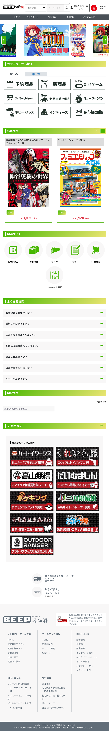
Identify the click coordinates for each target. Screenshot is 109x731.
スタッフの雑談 (83, 670)
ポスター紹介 (82, 661)
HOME (17, 17)
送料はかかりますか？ (18, 323)
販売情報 (80, 648)
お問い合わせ (89, 17)
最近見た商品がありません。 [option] (16, 408)
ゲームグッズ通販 (51, 634)
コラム (75, 262)
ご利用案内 (15, 425)
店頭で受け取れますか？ (19, 367)
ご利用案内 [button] (52, 17)
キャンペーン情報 (84, 652)
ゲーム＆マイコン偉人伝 (19, 703)
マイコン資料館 (15, 707)
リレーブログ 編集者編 (18, 683)
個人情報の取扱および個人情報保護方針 (53, 689)
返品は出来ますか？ (16, 356)
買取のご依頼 (14, 661)
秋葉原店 (95, 262)
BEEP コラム (14, 678)
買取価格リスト (15, 648)
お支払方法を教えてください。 (22, 345)
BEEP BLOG (82, 634)
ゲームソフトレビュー (87, 657)
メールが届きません (16, 378)
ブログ (54, 262)
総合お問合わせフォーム (53, 707)
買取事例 (80, 643)
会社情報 (46, 678)
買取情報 (34, 262)
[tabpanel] (54, 100)
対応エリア (13, 657)
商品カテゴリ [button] (33, 17)
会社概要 (46, 683)
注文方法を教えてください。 (21, 334)
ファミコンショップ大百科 (71, 140)
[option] (54, 40)
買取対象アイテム (16, 643)
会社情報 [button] (70, 17)
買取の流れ (13, 652)
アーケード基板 (54, 287)
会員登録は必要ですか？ (19, 312)
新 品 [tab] (14, 73)
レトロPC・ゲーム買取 (19, 634)
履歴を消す (101, 402)
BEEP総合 (13, 262)
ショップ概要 (48, 648)
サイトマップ (48, 703)
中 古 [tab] (36, 74)
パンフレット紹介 (84, 665)
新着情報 (80, 639)
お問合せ (46, 652)
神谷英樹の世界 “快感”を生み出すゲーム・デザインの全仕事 (28, 141)
